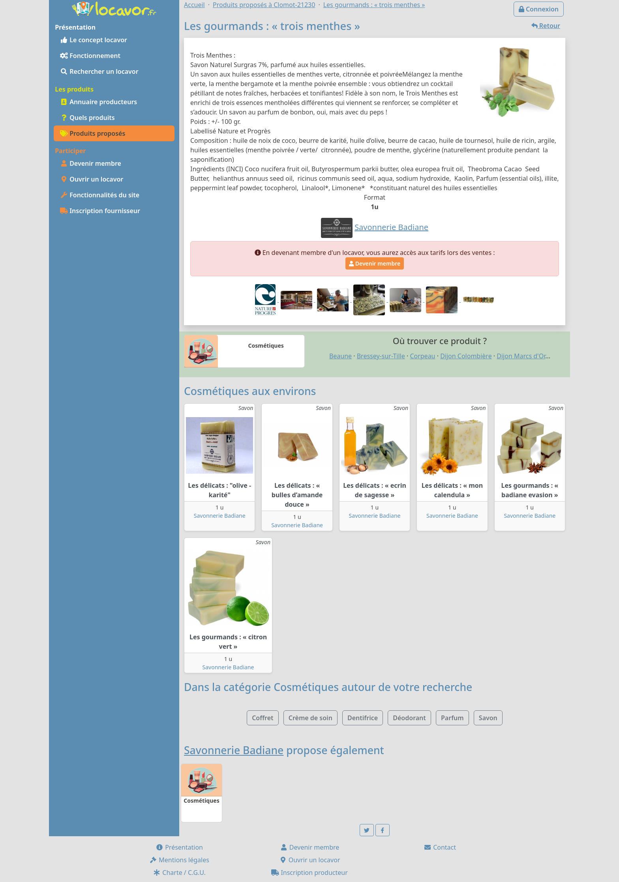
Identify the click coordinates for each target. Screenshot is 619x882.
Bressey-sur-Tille (381, 356)
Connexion (539, 9)
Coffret (262, 717)
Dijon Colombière (466, 356)
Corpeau (422, 356)
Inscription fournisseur (100, 210)
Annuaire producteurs (98, 101)
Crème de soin (310, 717)
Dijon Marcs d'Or (521, 356)
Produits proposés (92, 133)
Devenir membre (90, 163)
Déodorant (409, 717)
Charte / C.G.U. (179, 872)
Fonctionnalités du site (99, 195)
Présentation (179, 847)
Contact (440, 847)
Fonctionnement (90, 55)
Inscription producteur (309, 872)
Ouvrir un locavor (91, 179)
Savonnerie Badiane (220, 515)
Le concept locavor (93, 40)
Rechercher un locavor (99, 71)
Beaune (340, 356)
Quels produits (87, 117)
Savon (488, 717)
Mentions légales (179, 860)
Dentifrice (362, 717)
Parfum (452, 717)
